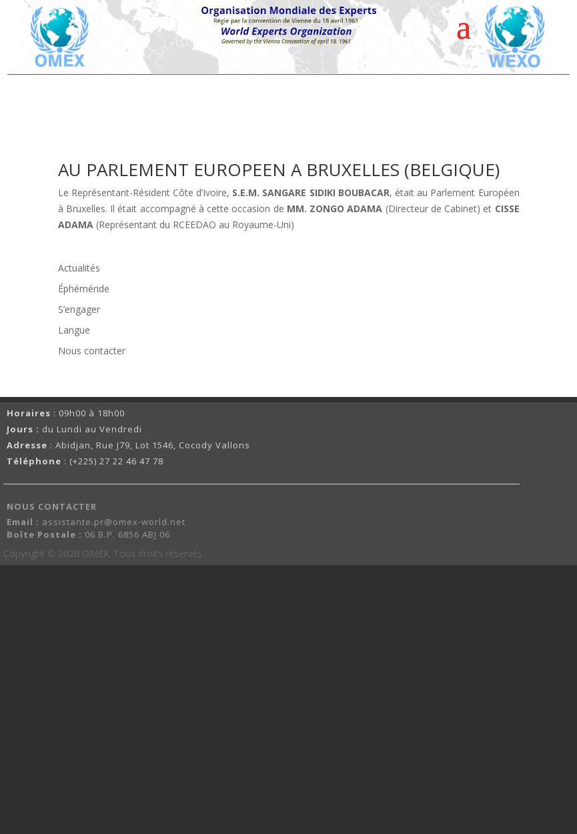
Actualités (79, 268)
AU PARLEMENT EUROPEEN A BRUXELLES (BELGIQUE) (279, 169)
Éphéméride (83, 288)
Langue (74, 330)
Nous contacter (91, 350)
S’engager (79, 309)
